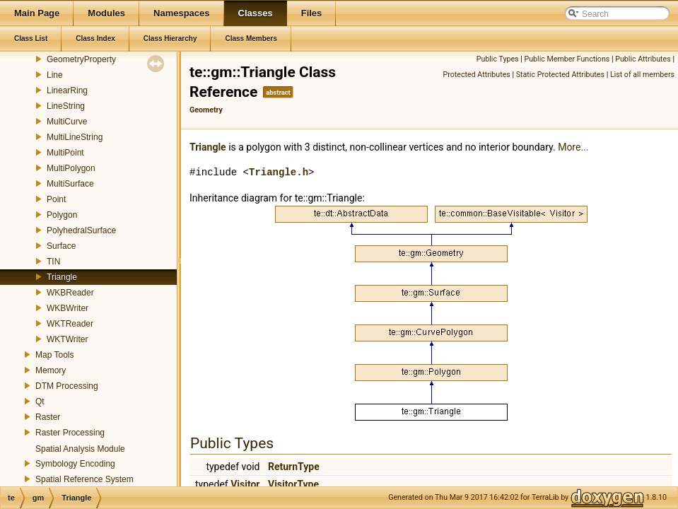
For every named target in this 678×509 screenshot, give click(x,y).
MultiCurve (67, 122)
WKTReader (70, 324)
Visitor (244, 484)
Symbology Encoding (75, 464)
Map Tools (54, 355)
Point (56, 199)
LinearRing (67, 90)
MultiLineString (75, 137)
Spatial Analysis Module (80, 449)
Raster (47, 417)
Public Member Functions (567, 59)
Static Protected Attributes (560, 74)
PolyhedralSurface (81, 230)
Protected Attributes (476, 74)
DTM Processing (66, 386)
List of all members (642, 74)
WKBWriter (67, 308)
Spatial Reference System (84, 479)
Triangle (62, 277)
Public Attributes (643, 59)
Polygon (62, 215)
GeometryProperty (81, 59)
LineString (66, 106)
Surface (61, 246)
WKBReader (70, 293)
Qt (40, 401)
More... (573, 147)
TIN (53, 262)
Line (55, 75)
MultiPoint (65, 153)
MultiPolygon (71, 168)
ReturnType (294, 466)
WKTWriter (67, 339)
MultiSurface (70, 184)
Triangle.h (278, 172)
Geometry (206, 110)
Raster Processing (70, 433)
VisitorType (293, 484)
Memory (50, 370)
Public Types (498, 59)
